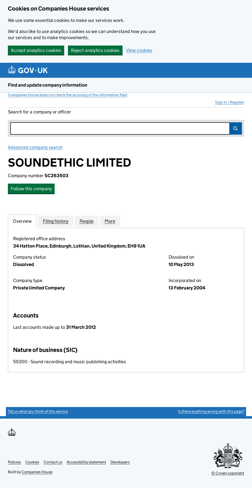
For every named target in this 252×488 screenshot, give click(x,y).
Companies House (36, 472)
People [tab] (86, 221)
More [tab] (110, 221)
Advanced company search (35, 147)
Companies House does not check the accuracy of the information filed (67, 95)
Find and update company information (47, 85)
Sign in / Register (229, 102)
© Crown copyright (227, 473)
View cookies (139, 50)
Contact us (53, 462)
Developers (120, 462)
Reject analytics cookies (95, 50)
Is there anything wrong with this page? (211, 411)
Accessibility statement (86, 462)
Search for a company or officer (39, 112)
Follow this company (31, 188)
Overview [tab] (22, 221)
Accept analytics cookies (36, 50)
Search (236, 128)
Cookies (32, 462)
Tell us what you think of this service (38, 411)
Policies (14, 462)
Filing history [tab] (55, 221)
